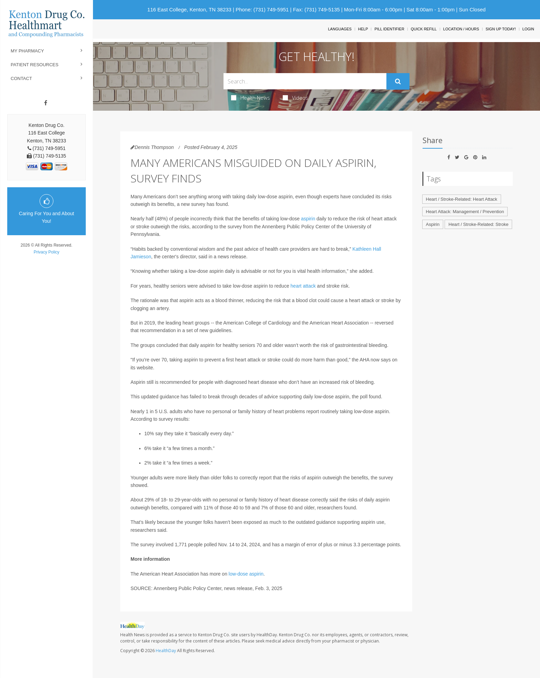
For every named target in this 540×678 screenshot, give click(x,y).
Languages (339, 29)
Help (363, 29)
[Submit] (397, 81)
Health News (250, 97)
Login (528, 29)
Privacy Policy (47, 252)
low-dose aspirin (246, 574)
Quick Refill (424, 29)
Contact (21, 78)
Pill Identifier (389, 29)
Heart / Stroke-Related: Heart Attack (461, 199)
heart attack (303, 286)
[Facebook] (45, 103)
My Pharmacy (27, 50)
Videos (295, 97)
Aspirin (433, 224)
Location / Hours (461, 29)
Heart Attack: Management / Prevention (465, 211)
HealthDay (166, 651)
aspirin (308, 218)
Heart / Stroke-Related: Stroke (478, 224)
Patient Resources (35, 64)
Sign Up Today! (501, 29)
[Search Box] (305, 81)
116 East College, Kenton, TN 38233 (189, 9)
